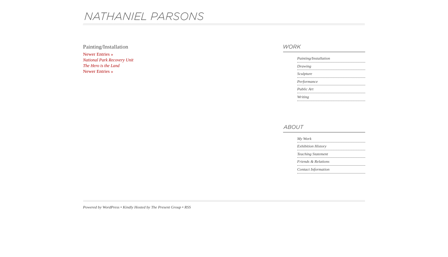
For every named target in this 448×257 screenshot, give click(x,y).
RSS (188, 207)
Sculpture (304, 73)
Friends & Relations (313, 161)
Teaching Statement (312, 154)
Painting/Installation (313, 58)
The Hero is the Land (101, 65)
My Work (304, 138)
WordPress (110, 207)
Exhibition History (312, 146)
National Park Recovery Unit (108, 59)
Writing (303, 97)
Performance (307, 81)
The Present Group (166, 207)
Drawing (304, 66)
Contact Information (313, 169)
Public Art (305, 89)
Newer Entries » (98, 54)
